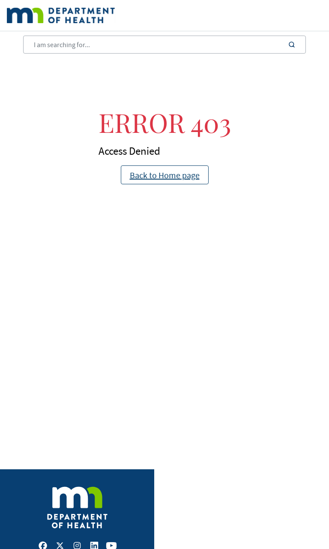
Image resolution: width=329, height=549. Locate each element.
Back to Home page (165, 175)
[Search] (164, 45)
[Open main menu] (298, 15)
